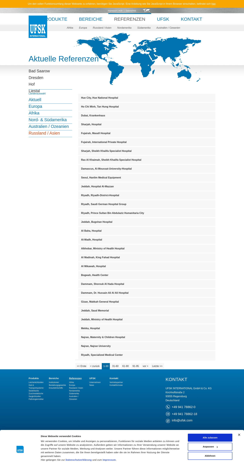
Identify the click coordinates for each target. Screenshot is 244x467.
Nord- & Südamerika (48, 120)
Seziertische (34, 391)
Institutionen (54, 382)
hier (213, 3)
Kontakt (194, 19)
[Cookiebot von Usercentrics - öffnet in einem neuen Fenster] (20, 461)
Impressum (109, 448)
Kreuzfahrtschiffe (56, 388)
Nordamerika (124, 27)
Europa (83, 27)
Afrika (69, 27)
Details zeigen (48, 461)
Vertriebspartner (116, 382)
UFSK (38, 30)
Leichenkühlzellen (36, 382)
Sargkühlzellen (35, 396)
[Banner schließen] (239, 423)
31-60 (115, 366)
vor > (145, 366)
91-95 (136, 366)
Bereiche (89, 19)
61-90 (125, 366)
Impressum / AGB (115, 11)
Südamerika (144, 27)
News (91, 385)
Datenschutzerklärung (79, 448)
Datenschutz (131, 11)
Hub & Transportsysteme (36, 386)
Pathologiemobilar (36, 399)
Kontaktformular (116, 385)
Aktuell (35, 100)
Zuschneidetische (36, 393)
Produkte (52, 19)
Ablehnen (210, 444)
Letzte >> (157, 366)
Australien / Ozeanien (169, 27)
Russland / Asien (102, 27)
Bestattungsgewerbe (57, 385)
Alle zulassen (210, 426)
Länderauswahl (37, 93)
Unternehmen (95, 382)
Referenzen (130, 19)
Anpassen (210, 435)
